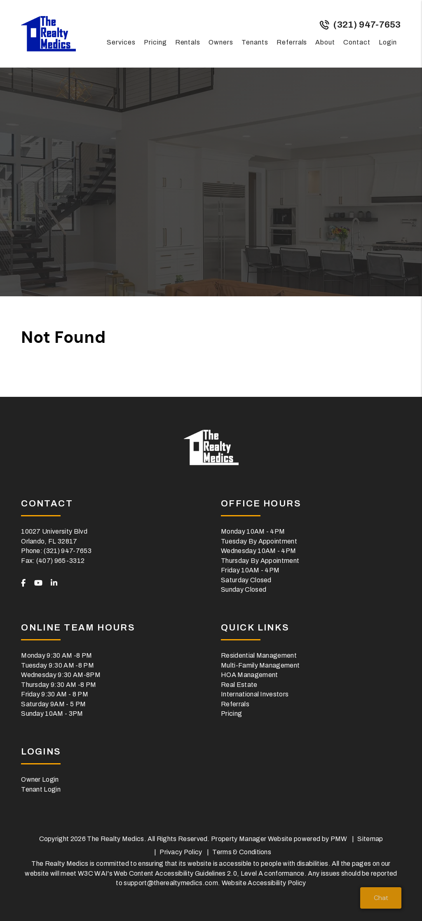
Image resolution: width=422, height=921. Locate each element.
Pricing (155, 42)
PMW (339, 838)
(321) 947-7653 (367, 24)
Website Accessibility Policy (264, 882)
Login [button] (388, 42)
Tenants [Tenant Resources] (254, 42)
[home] (48, 33)
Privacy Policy (180, 851)
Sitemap (370, 838)
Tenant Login (41, 789)
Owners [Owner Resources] (221, 42)
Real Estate (239, 684)
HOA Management (249, 674)
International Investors (254, 694)
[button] (23, 583)
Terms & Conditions (241, 851)
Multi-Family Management (260, 665)
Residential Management (259, 655)
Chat (381, 897)
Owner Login (40, 779)
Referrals (292, 42)
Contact (356, 42)
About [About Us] (325, 42)
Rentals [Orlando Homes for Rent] (188, 42)
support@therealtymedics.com (171, 882)
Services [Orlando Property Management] (121, 42)
